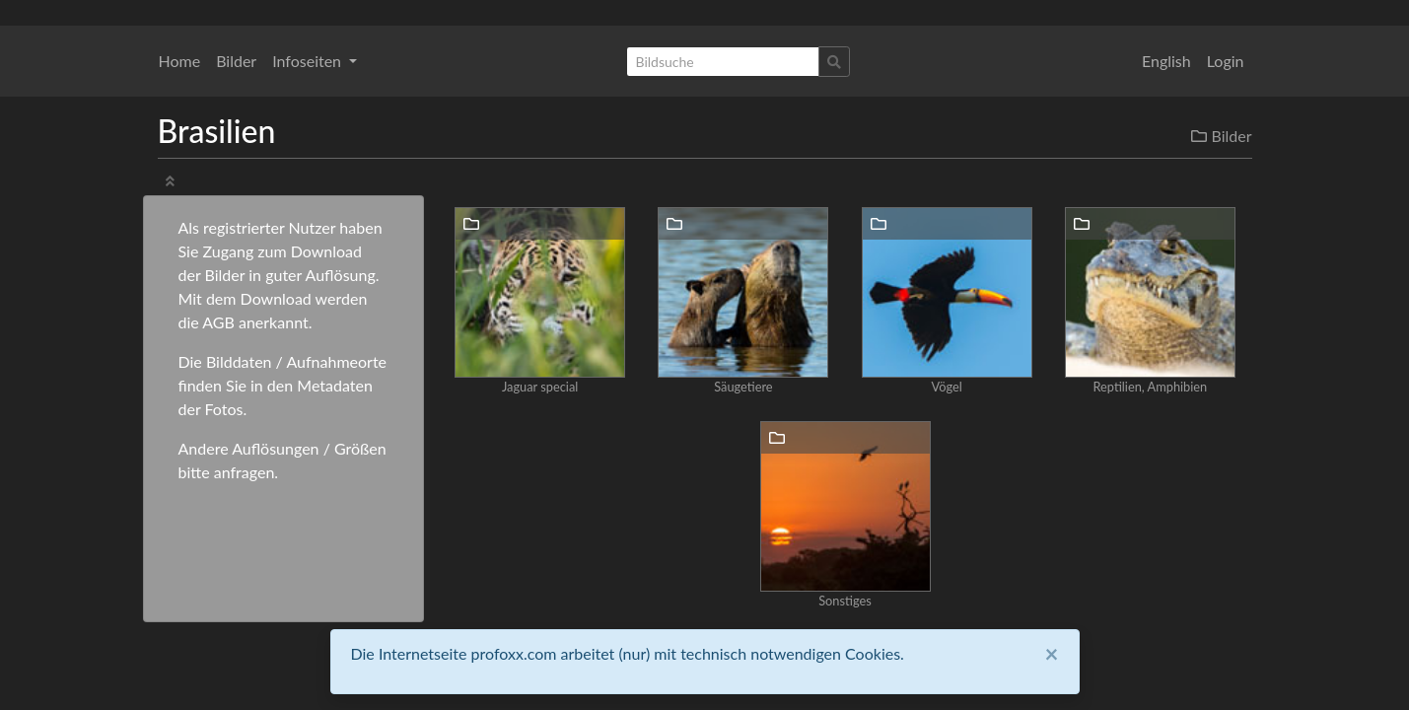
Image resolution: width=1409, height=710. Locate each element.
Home (180, 60)
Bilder (236, 60)
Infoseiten (308, 60)
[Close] (1052, 653)
